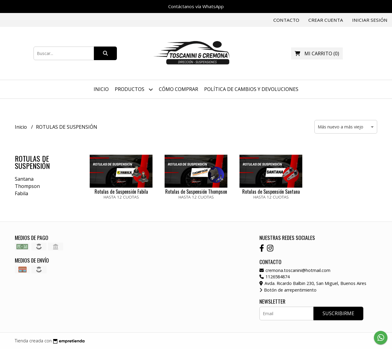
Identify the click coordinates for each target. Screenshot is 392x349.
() (317, 53)
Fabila (21, 193)
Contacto (286, 20)
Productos (134, 89)
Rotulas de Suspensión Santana (271, 191)
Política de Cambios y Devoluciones (251, 89)
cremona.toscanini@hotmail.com (294, 270)
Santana (24, 179)
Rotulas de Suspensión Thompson (196, 191)
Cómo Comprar (178, 89)
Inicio (101, 89)
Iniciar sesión (369, 20)
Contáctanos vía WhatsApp (196, 6)
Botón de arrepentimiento (287, 290)
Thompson (27, 186)
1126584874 (274, 277)
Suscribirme (338, 313)
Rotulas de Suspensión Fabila (121, 191)
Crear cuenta (325, 20)
